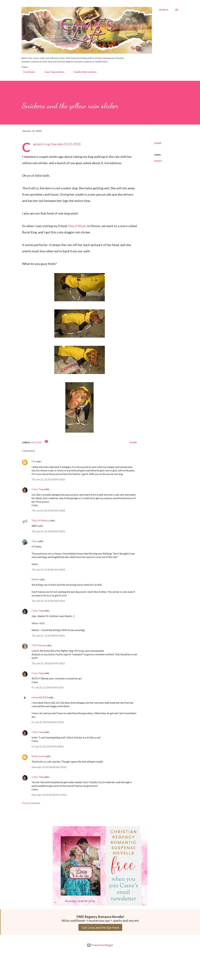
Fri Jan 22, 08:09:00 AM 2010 (48, 722)
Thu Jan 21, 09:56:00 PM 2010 (48, 663)
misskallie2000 (40, 697)
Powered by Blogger (100, 945)
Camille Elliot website (83, 72)
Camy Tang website (52, 72)
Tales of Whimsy (40, 520)
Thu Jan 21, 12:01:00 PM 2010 (48, 635)
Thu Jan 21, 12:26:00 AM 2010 (48, 479)
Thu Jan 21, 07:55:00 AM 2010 (48, 600)
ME (34, 461)
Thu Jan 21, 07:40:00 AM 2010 (48, 569)
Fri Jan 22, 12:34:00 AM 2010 (48, 687)
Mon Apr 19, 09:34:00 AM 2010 (49, 766)
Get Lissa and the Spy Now (100, 927)
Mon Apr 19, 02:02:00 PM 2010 (49, 794)
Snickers (158, 160)
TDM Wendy (39, 645)
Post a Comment (31, 802)
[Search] (163, 10)
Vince (35, 541)
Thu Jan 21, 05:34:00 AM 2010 (48, 531)
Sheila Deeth (38, 756)
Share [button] (157, 143)
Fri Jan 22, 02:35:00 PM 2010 (47, 746)
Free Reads (27, 72)
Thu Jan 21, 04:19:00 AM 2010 (48, 510)
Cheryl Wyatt (77, 226)
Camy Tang (38, 489)
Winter (35, 579)
